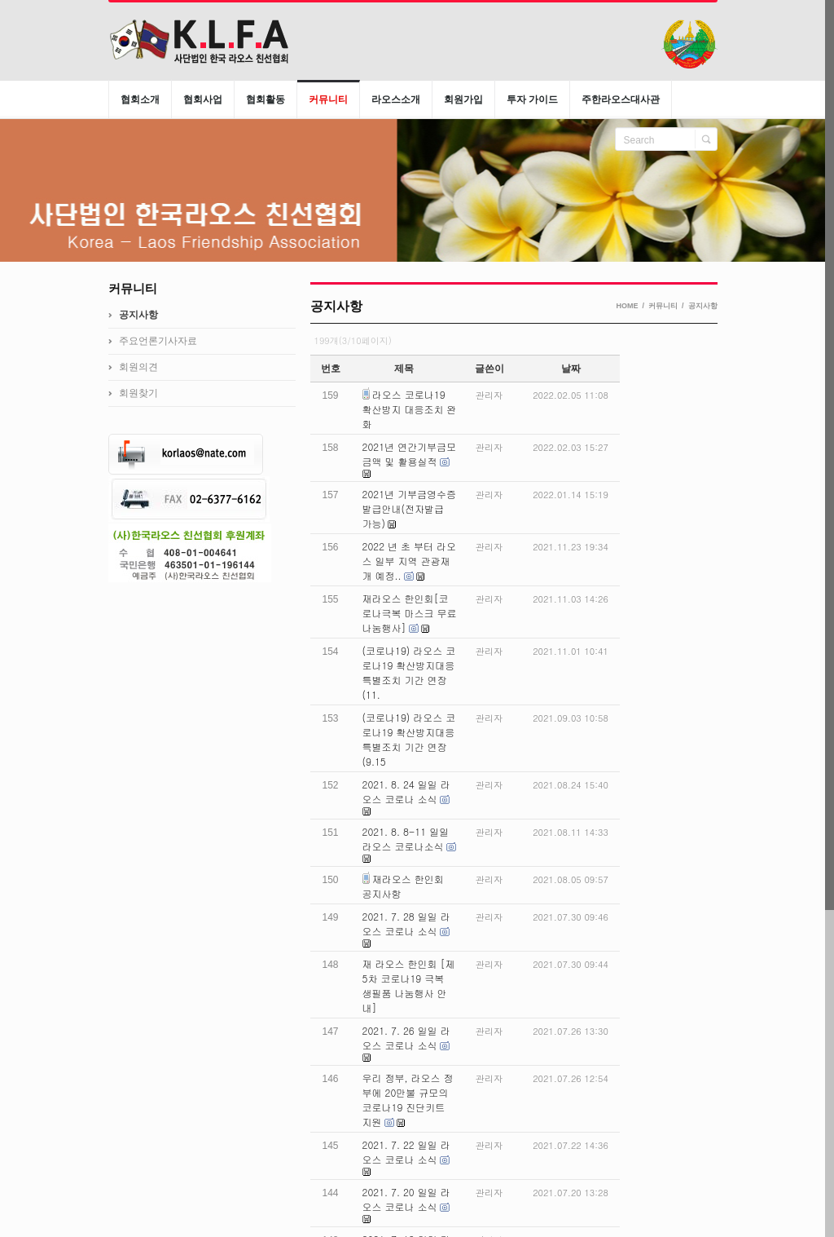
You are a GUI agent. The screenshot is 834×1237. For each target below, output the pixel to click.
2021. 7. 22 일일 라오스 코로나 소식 (406, 1152)
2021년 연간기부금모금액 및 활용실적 (409, 454)
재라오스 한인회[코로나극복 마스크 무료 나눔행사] (409, 612)
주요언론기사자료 (158, 341)
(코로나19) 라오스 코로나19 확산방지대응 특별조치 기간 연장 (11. (409, 672)
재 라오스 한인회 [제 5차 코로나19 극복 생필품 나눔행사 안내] (408, 985)
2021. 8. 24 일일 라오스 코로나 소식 (406, 791)
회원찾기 (138, 393)
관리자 (489, 395)
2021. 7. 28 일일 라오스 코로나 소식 (406, 923)
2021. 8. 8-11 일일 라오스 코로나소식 (406, 838)
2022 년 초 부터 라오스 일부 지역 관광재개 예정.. (409, 560)
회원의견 (138, 367)
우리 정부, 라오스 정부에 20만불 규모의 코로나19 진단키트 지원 (408, 1100)
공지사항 (703, 306)
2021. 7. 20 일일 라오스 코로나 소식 (406, 1199)
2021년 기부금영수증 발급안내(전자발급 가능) (409, 508)
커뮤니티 (663, 306)
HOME (627, 306)
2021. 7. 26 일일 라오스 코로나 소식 (406, 1037)
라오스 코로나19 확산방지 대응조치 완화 (409, 409)
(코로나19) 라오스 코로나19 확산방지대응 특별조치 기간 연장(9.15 (409, 739)
